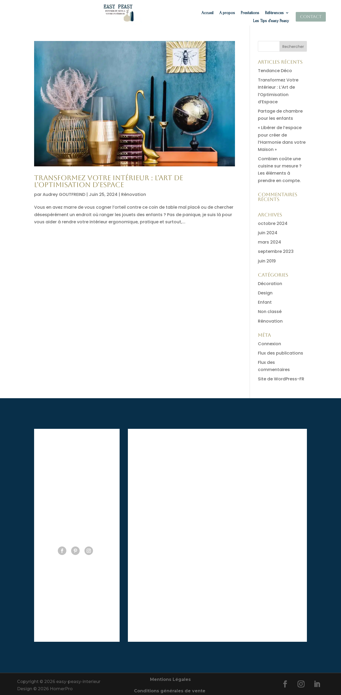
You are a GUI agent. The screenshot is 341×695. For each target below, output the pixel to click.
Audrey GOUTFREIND (64, 194)
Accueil (207, 13)
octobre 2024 (272, 223)
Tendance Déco (275, 71)
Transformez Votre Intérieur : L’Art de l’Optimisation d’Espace (108, 181)
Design (265, 293)
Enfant (265, 302)
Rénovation (133, 194)
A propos (227, 13)
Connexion (269, 344)
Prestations (250, 13)
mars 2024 (269, 242)
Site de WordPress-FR (281, 379)
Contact (311, 16)
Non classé (270, 312)
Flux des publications (280, 353)
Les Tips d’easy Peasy (271, 21)
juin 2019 (267, 261)
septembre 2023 (276, 251)
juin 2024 (267, 233)
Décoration (270, 284)
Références (274, 13)
